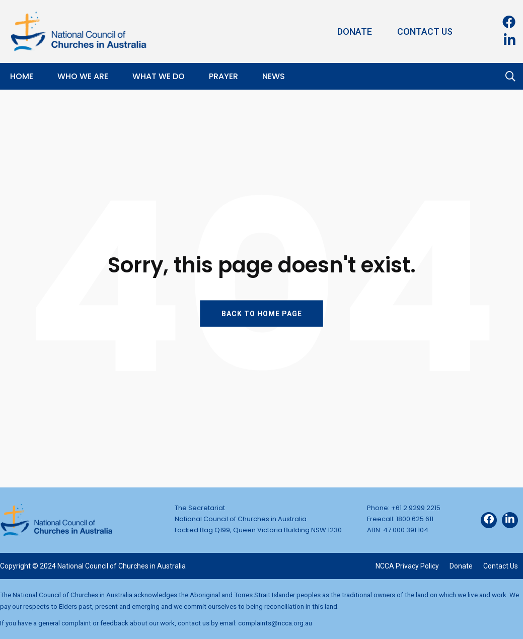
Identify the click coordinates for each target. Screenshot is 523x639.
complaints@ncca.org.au (275, 623)
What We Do (158, 76)
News (273, 76)
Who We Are (82, 76)
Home (21, 76)
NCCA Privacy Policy (407, 566)
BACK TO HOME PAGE (261, 313)
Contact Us (425, 31)
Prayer (223, 76)
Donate (354, 31)
